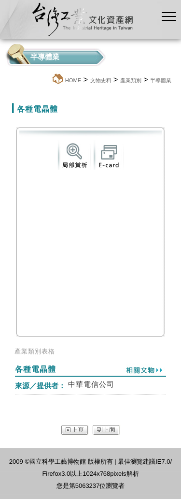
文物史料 (100, 80)
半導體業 (160, 80)
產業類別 (130, 80)
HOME (73, 80)
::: (48, 80)
